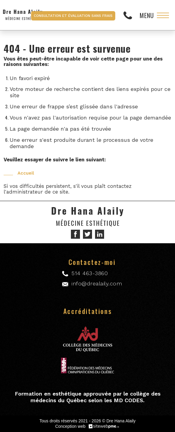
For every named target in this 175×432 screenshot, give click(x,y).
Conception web (70, 426)
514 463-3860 (129, 15)
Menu (147, 15)
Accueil (26, 173)
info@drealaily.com (97, 283)
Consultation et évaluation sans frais (73, 16)
